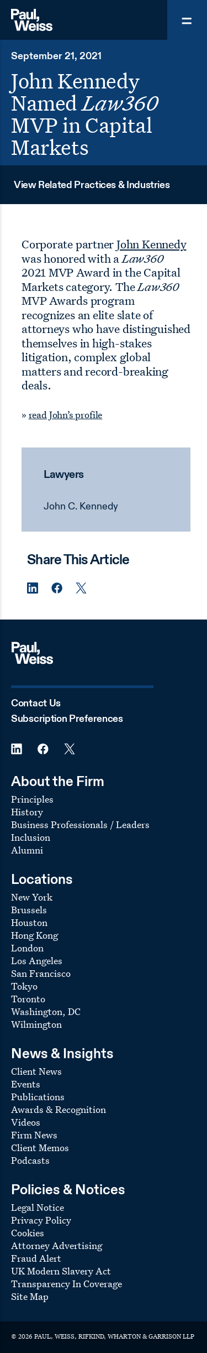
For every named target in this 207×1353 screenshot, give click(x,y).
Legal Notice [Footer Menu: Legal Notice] (37, 1207)
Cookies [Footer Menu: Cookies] (27, 1232)
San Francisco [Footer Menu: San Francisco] (41, 973)
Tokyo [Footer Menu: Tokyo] (24, 986)
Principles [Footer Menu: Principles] (32, 799)
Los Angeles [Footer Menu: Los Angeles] (36, 960)
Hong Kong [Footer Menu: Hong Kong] (34, 935)
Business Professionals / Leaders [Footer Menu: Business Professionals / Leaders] (80, 824)
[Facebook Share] (56, 588)
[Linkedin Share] (32, 588)
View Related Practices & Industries (91, 185)
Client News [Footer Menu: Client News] (36, 1071)
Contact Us (36, 704)
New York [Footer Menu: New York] (31, 897)
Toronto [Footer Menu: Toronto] (28, 998)
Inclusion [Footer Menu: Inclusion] (30, 837)
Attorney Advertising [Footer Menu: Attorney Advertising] (56, 1245)
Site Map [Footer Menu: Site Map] (30, 1296)
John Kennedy (151, 244)
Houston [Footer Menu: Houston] (29, 922)
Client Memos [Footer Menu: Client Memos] (40, 1147)
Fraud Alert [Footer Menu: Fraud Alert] (36, 1258)
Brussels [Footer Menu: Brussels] (29, 909)
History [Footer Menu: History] (27, 811)
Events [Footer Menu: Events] (25, 1084)
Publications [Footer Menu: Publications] (38, 1096)
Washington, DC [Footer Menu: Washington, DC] (46, 1011)
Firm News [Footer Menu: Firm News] (34, 1134)
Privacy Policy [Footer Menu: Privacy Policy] (41, 1220)
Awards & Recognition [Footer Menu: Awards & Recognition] (58, 1109)
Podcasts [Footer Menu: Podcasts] (30, 1160)
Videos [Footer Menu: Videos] (25, 1122)
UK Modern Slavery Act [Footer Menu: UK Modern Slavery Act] (61, 1270)
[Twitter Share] (81, 588)
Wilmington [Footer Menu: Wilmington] (36, 1024)
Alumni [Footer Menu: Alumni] (27, 850)
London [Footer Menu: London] (27, 947)
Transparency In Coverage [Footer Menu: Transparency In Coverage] (66, 1283)
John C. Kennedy (81, 507)
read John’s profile (66, 414)
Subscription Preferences (67, 719)
